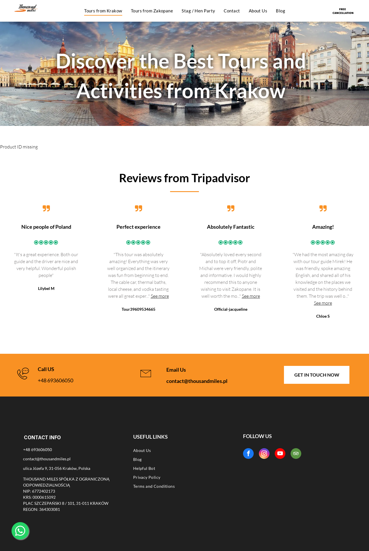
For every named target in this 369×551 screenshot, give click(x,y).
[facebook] (248, 454)
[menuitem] (103, 11)
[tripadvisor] (296, 454)
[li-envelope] (146, 380)
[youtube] (280, 454)
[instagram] (264, 454)
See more (160, 296)
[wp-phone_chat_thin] (23, 380)
